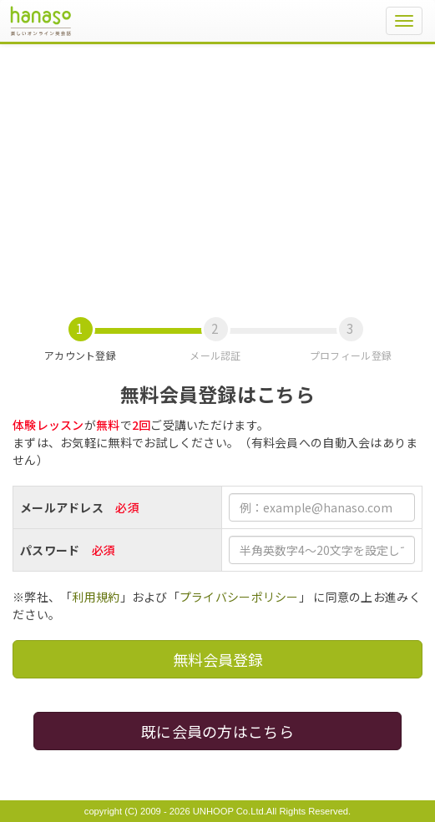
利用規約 (95, 596)
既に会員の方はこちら (217, 731)
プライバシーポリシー (239, 596)
